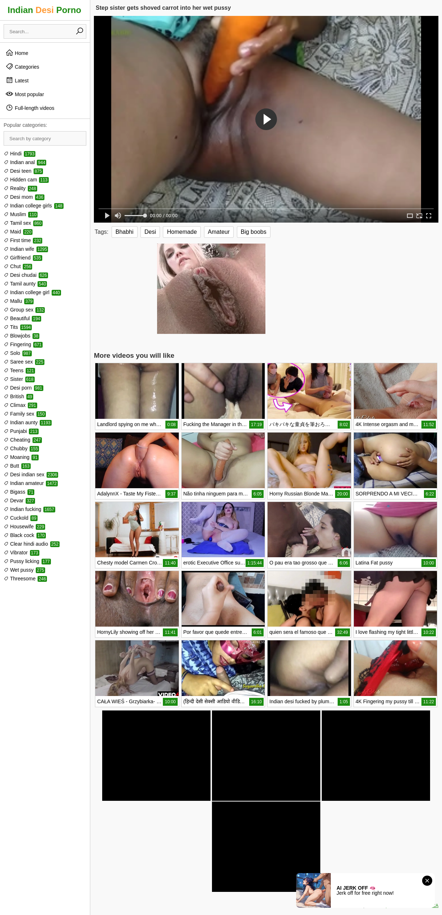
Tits (18, 327)
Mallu (19, 301)
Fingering (23, 344)
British (18, 396)
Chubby (21, 448)
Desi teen (23, 171)
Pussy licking (27, 561)
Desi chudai (26, 275)
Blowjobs (21, 336)
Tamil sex (23, 223)
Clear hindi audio (32, 544)
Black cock (25, 535)
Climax (20, 405)
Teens (19, 370)
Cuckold (21, 518)
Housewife (24, 526)
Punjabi (21, 431)
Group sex (24, 310)
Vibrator (21, 552)
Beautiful (22, 318)
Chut (18, 266)
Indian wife (26, 249)
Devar (19, 500)
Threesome (25, 578)
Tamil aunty (25, 284)
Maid (18, 232)
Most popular (24, 94)
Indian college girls (34, 206)
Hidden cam (26, 179)
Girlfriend (23, 258)
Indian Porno (44, 10)
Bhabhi (125, 232)
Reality (20, 188)
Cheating (23, 440)
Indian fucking (29, 509)
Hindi (19, 153)
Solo (18, 353)
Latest (17, 80)
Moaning (21, 457)
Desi (150, 232)
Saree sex (24, 362)
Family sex (25, 414)
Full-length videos (30, 108)
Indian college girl (32, 292)
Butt (17, 466)
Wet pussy (24, 570)
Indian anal (25, 162)
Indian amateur (31, 483)
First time (23, 240)
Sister (19, 379)
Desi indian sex (31, 474)
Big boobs (253, 232)
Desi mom (24, 197)
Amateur (219, 232)
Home (16, 53)
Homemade (182, 232)
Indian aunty (28, 422)
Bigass (19, 492)
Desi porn (23, 388)
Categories (22, 66)
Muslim (21, 214)
